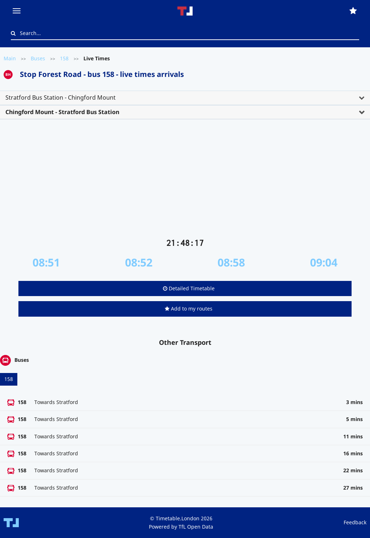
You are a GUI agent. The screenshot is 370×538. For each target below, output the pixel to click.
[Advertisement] (185, 181)
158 (64, 58)
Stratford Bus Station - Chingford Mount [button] (60, 97)
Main (10, 58)
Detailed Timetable (189, 288)
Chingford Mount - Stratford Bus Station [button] (62, 112)
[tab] (185, 98)
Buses (38, 58)
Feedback (355, 522)
